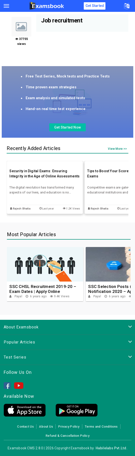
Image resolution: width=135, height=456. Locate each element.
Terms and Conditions (101, 426)
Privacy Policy (69, 426)
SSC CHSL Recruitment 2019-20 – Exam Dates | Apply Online (42, 289)
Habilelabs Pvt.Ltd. (111, 448)
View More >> (117, 149)
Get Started (94, 6)
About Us (46, 426)
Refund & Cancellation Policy (67, 435)
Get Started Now (67, 127)
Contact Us (25, 426)
